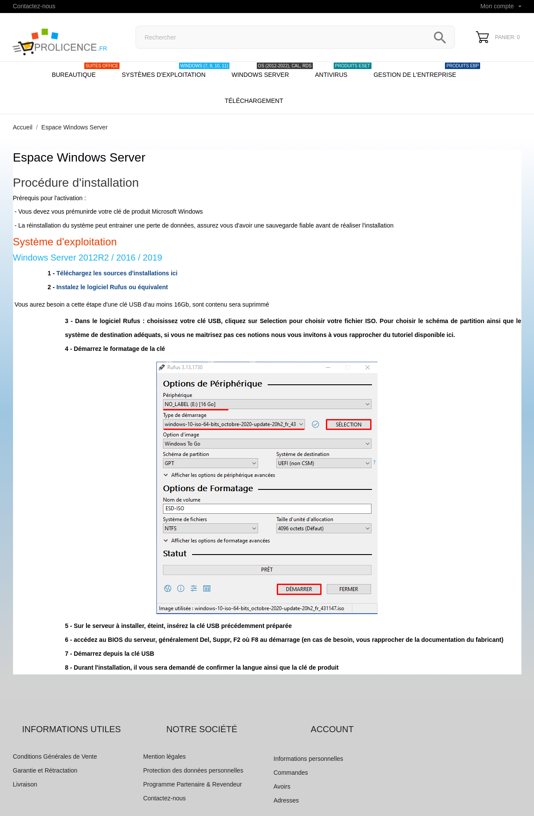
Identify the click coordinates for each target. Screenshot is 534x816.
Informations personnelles (308, 758)
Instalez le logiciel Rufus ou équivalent (112, 287)
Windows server (272, 70)
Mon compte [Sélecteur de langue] (500, 6)
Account (332, 729)
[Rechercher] (295, 37)
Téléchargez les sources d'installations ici (117, 273)
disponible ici (434, 334)
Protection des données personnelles (193, 770)
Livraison (25, 784)
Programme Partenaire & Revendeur (192, 784)
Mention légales (164, 756)
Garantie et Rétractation (45, 770)
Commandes (291, 772)
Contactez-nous (34, 6)
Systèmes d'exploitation (175, 70)
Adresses (286, 800)
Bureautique (85, 70)
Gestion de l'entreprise (427, 70)
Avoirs (282, 786)
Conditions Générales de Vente (55, 756)
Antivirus (343, 70)
